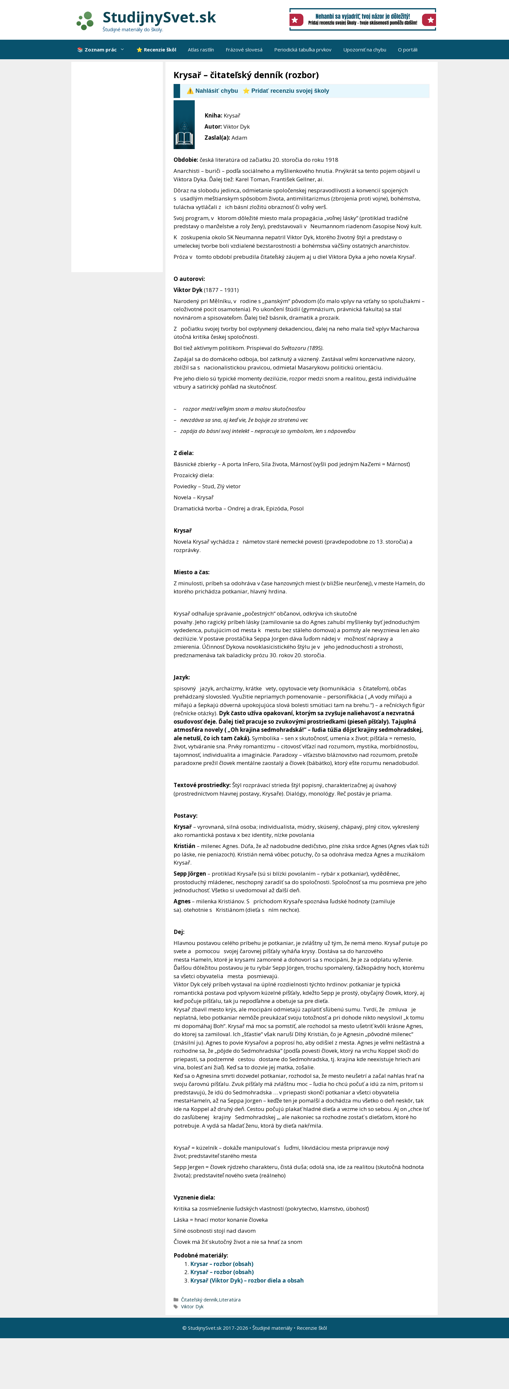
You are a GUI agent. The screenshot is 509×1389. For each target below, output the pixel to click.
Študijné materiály (272, 1328)
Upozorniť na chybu (364, 49)
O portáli (407, 49)
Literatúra (230, 1300)
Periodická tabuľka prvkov (303, 49)
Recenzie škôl (312, 1328)
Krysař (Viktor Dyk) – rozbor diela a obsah (247, 1280)
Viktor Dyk (192, 1306)
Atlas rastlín (201, 49)
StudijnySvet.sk (159, 17)
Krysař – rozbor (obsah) (222, 1272)
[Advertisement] (119, 167)
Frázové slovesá (244, 49)
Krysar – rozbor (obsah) (221, 1264)
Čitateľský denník (199, 1300)
